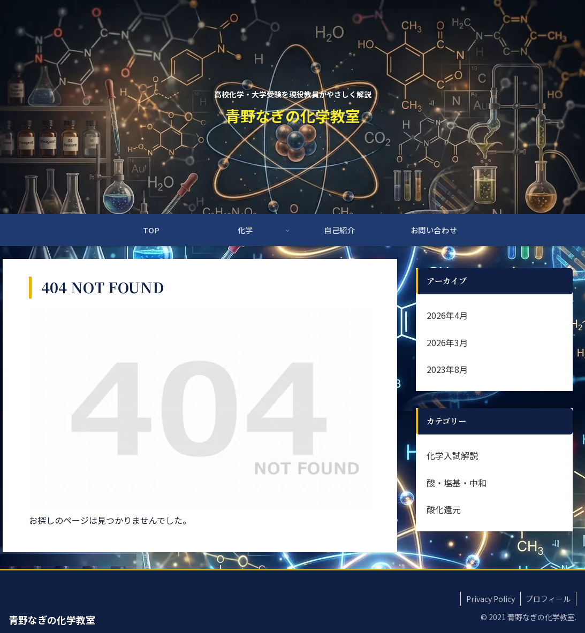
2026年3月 (447, 342)
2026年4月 (447, 315)
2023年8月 (447, 369)
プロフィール (548, 598)
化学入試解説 (452, 455)
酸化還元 (444, 509)
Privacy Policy (490, 598)
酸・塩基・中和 (457, 482)
